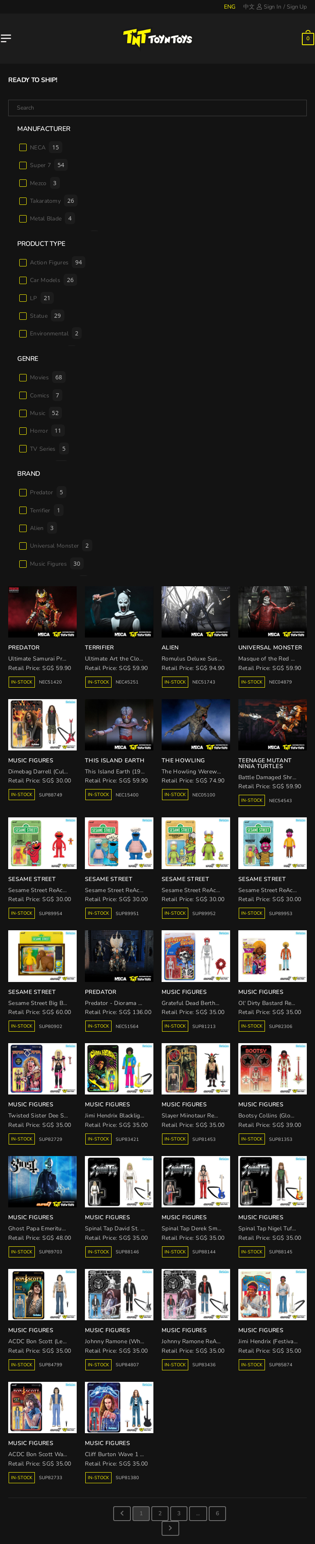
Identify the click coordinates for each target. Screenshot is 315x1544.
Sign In (269, 7)
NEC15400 (127, 795)
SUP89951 (127, 913)
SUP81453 (204, 1139)
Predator (48, 492)
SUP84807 (127, 1365)
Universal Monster (61, 545)
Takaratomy (54, 200)
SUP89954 (50, 913)
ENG (229, 7)
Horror (47, 430)
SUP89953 (280, 913)
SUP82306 (280, 1026)
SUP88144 (204, 1252)
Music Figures (57, 563)
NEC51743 (203, 682)
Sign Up (297, 7)
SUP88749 (50, 795)
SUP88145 (280, 1252)
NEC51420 (50, 682)
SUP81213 (204, 1026)
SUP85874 (280, 1365)
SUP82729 (50, 1139)
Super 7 (49, 165)
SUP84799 (50, 1365)
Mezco (45, 183)
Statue (47, 315)
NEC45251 (127, 682)
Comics (46, 395)
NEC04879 (280, 682)
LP (42, 298)
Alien (43, 528)
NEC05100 (203, 795)
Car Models (53, 280)
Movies (48, 377)
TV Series (49, 448)
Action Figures (57, 262)
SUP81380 (127, 1477)
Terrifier (47, 510)
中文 (249, 7)
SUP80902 (50, 1026)
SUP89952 (204, 913)
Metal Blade (52, 218)
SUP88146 (127, 1252)
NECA (46, 147)
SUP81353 (280, 1139)
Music (46, 413)
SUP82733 (50, 1477)
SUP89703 (50, 1252)
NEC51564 (127, 1026)
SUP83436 (204, 1365)
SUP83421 (127, 1139)
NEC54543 (280, 800)
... (198, 1513)
